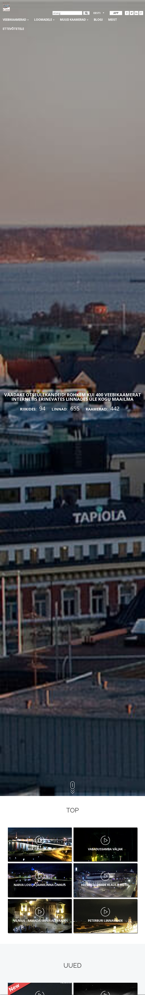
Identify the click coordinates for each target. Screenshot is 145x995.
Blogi (98, 20)
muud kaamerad (74, 20)
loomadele (44, 20)
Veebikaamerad (16, 20)
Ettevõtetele (13, 29)
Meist (112, 20)
